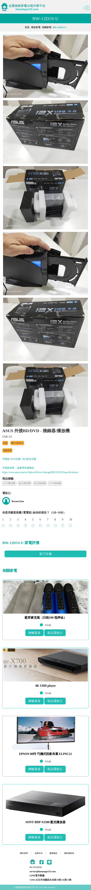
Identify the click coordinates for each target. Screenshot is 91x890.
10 (70, 521)
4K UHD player (45, 685)
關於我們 (24, 853)
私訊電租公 (55, 632)
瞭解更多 (34, 632)
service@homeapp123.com (43, 871)
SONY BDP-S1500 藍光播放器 (45, 822)
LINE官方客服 (37, 875)
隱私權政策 (69, 853)
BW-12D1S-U (17, 443)
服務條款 (53, 853)
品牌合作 (39, 853)
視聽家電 (46, 27)
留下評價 (45, 554)
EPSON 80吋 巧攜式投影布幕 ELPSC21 (45, 754)
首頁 (27, 27)
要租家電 (35, 27)
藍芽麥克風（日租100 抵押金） (46, 617)
